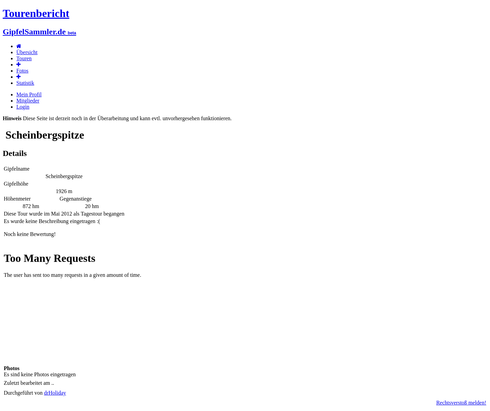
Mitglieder (27, 101)
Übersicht (26, 52)
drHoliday (55, 393)
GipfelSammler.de (39, 31)
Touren (24, 58)
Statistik (25, 83)
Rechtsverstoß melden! (461, 403)
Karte (245, 304)
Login (22, 107)
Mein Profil (29, 94)
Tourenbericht (36, 13)
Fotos (22, 71)
